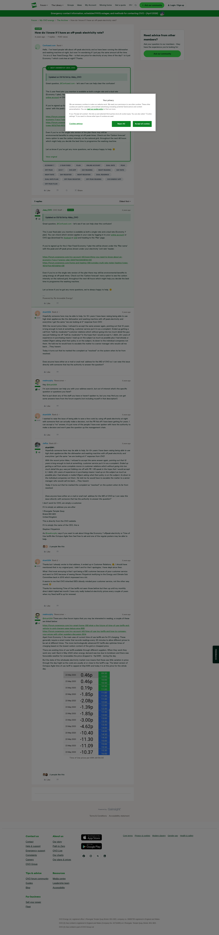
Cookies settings (76, 124)
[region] (110, 112)
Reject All (121, 124)
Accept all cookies (142, 124)
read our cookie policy (95, 109)
